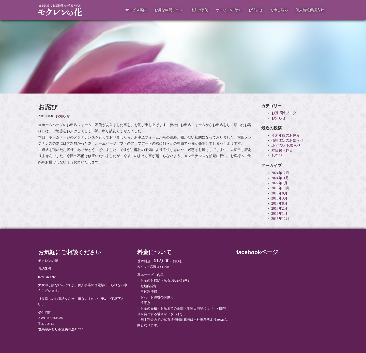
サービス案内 (136, 10)
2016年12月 (280, 219)
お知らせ (63, 116)
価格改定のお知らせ (287, 140)
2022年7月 (279, 183)
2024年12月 (280, 173)
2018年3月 (279, 198)
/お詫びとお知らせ (286, 145)
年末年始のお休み (285, 135)
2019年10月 (280, 188)
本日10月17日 (282, 150)
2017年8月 (279, 203)
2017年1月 (279, 214)
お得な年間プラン (168, 10)
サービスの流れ (228, 10)
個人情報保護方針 (310, 10)
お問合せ (255, 10)
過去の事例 (199, 10)
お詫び (276, 156)
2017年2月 (279, 208)
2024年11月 (280, 178)
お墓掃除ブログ (283, 113)
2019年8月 (279, 193)
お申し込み (279, 10)
